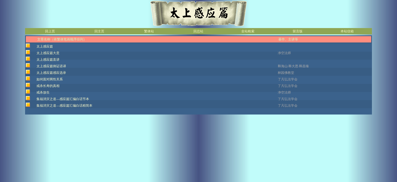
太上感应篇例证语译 (51, 66)
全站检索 (247, 31)
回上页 (50, 31)
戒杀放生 (43, 92)
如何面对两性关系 (49, 79)
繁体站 (149, 31)
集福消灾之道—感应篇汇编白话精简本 (64, 105)
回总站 (198, 31)
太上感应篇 (44, 46)
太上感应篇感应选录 (51, 73)
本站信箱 (347, 31)
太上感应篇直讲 (47, 59)
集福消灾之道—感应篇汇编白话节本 (62, 99)
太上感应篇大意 (47, 53)
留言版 (298, 31)
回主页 (99, 31)
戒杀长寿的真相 (47, 86)
